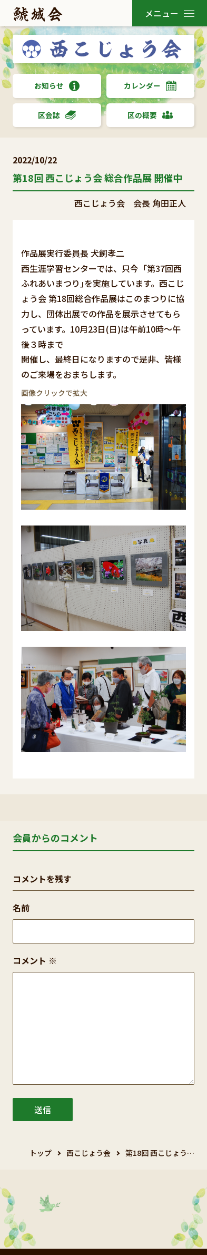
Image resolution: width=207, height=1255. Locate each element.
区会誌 (57, 115)
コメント (35, 960)
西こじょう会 (88, 1152)
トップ (40, 1152)
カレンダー (150, 85)
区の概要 (150, 115)
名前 (21, 907)
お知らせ (57, 85)
